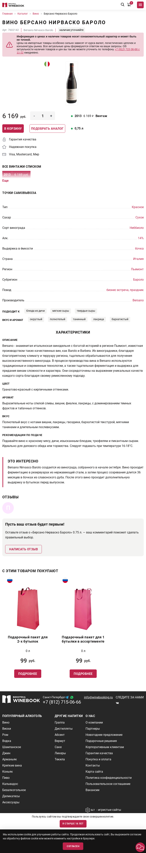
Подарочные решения (101, 741)
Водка (6, 741)
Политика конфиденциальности (109, 778)
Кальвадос (10, 784)
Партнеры (93, 728)
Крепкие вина (12, 765)
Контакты (93, 765)
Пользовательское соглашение (108, 784)
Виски (6, 728)
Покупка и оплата (98, 759)
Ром (5, 735)
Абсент (60, 735)
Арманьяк (9, 759)
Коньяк (7, 771)
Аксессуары (10, 802)
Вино (5, 722)
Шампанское (11, 747)
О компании (94, 722)
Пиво (6, 778)
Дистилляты (64, 728)
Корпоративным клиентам (105, 747)
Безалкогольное (14, 790)
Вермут (60, 741)
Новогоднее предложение (104, 735)
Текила (60, 759)
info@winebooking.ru (98, 697)
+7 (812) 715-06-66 (62, 702)
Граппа (60, 722)
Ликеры (60, 753)
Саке (58, 747)
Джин (6, 753)
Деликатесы (11, 796)
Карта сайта (94, 771)
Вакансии (92, 790)
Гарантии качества (99, 753)
